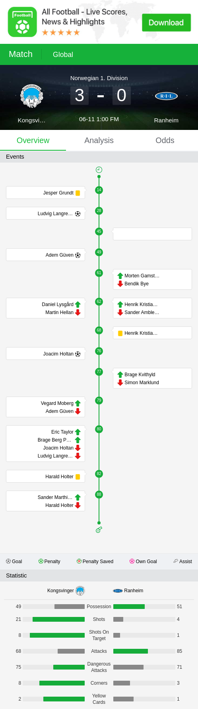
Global (63, 55)
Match (21, 54)
